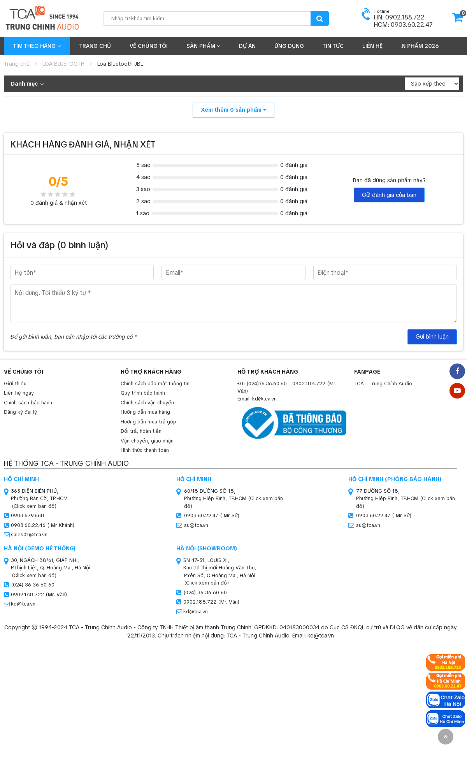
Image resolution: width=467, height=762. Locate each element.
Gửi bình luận (432, 337)
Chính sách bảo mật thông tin (155, 383)
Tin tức (333, 45)
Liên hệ (372, 45)
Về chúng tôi (149, 45)
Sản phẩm (203, 45)
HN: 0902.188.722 (399, 17)
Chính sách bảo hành (28, 402)
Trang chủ (95, 45)
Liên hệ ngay (19, 393)
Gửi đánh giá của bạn (389, 195)
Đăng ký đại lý (20, 412)
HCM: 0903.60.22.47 (403, 25)
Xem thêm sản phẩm (233, 109)
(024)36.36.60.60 (266, 383)
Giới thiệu (15, 383)
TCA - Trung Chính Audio (383, 383)
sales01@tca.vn (29, 534)
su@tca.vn (196, 525)
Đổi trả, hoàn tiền (141, 431)
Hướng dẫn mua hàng (145, 412)
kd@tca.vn (23, 603)
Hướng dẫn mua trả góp (148, 421)
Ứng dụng (289, 45)
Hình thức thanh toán (145, 450)
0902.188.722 (308, 383)
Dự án (247, 45)
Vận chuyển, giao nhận (147, 440)
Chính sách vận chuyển (147, 402)
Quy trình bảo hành (143, 393)
